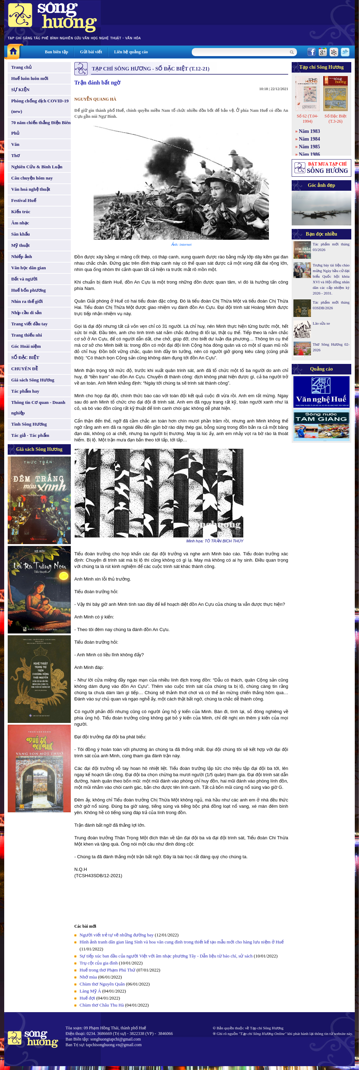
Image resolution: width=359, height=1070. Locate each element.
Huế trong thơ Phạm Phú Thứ (107, 970)
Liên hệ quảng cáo (131, 51)
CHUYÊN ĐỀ (24, 368)
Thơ (15, 155)
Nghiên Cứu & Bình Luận (36, 166)
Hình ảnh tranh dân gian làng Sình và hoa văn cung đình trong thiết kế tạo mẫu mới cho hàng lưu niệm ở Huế (182, 941)
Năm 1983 (309, 131)
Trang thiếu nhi (26, 335)
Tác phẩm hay (25, 391)
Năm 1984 (309, 139)
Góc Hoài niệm (26, 346)
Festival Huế (23, 200)
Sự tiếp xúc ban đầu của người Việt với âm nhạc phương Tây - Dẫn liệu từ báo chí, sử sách (166, 956)
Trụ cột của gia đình (99, 963)
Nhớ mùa (88, 977)
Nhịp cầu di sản (26, 312)
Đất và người (24, 279)
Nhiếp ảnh (21, 256)
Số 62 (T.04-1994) (307, 119)
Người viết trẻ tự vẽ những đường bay (117, 934)
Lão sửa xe (321, 323)
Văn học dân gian (28, 267)
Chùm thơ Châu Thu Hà (102, 1005)
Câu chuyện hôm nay (32, 178)
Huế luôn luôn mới (29, 78)
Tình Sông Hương (29, 424)
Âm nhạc (20, 222)
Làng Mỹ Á (90, 991)
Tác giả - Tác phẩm (30, 435)
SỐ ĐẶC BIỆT (25, 357)
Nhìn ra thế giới (27, 301)
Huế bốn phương (28, 290)
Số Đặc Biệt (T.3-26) (335, 119)
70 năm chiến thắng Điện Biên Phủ (40, 128)
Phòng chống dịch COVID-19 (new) (40, 106)
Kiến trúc (20, 211)
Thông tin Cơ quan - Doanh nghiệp (38, 407)
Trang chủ (21, 67)
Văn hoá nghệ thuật (30, 189)
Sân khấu (20, 234)
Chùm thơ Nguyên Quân (102, 984)
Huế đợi (87, 998)
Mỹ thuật (20, 245)
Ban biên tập (56, 51)
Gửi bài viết (91, 51)
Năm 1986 (309, 154)
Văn (15, 144)
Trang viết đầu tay (29, 323)
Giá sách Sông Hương (32, 379)
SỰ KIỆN (20, 89)
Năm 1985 (309, 146)
